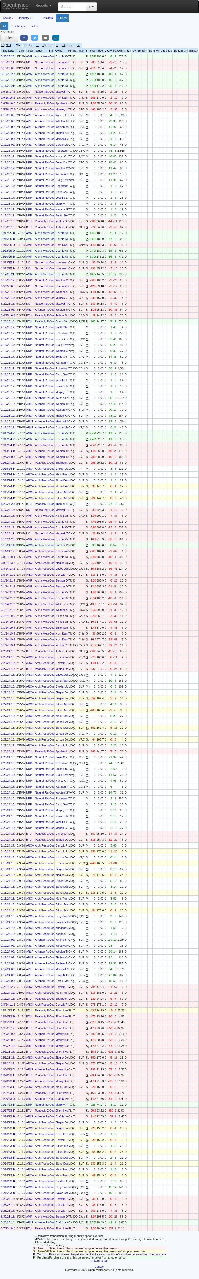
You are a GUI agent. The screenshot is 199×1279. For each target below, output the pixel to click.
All (4, 26)
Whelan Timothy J (66, 121)
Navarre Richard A (66, 209)
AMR (29, 56)
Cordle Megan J (65, 144)
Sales (34, 26)
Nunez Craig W (64, 156)
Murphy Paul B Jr (66, 203)
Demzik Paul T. (64, 574)
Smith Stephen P (65, 215)
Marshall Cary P (65, 138)
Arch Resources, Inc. (48, 468)
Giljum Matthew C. (66, 492)
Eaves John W (64, 568)
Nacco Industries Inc (47, 62)
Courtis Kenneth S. (67, 56)
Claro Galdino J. (65, 191)
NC (28, 62)
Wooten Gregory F (66, 168)
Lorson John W (64, 657)
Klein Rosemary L (66, 474)
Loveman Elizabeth (67, 62)
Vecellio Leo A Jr (65, 197)
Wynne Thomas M (66, 115)
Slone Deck (62, 480)
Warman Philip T (65, 174)
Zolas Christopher (66, 162)
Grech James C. (65, 321)
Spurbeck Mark (64, 103)
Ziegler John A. (64, 562)
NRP (29, 150)
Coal (52, 56)
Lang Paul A (62, 680)
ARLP (30, 115)
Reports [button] (43, 5)
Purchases (18, 26)
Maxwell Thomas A (67, 91)
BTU (29, 103)
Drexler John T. (64, 468)
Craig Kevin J (63, 180)
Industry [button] (25, 17)
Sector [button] (8, 17)
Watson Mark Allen (67, 127)
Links (9, 38)
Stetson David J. (65, 580)
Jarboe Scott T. (64, 227)
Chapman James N (67, 551)
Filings (62, 17)
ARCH (30, 468)
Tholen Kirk (62, 132)
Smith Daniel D (64, 627)
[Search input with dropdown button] (72, 6)
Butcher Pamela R (66, 545)
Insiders (48, 17)
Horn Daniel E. (64, 97)
